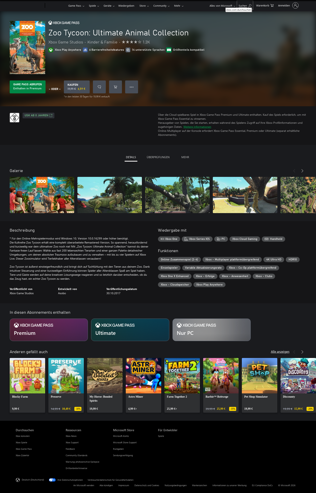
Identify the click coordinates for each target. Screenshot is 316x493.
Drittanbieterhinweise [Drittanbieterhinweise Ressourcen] (76, 468)
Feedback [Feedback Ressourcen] (70, 449)
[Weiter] (302, 171)
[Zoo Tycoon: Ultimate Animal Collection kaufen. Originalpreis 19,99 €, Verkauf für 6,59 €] (77, 86)
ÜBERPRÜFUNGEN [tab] (158, 157)
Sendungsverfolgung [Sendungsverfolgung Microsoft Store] (123, 455)
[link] (27, 385)
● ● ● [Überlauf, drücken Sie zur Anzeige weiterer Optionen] (132, 87)
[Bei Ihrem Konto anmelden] (288, 5)
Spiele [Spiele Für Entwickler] (161, 436)
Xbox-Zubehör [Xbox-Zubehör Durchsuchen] (22, 455)
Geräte (107, 5)
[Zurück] (294, 171)
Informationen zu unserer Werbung (229, 485)
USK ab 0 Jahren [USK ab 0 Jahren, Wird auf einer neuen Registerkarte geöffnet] (38, 115)
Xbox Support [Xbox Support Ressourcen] (72, 442)
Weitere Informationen (197, 127)
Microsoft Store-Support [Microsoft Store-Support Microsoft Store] (125, 442)
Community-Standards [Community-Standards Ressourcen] (76, 455)
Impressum (123, 485)
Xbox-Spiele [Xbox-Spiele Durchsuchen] (21, 442)
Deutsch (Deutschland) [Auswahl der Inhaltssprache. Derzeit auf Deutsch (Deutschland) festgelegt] (33, 479)
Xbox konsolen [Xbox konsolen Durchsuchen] (23, 436)
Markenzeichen (199, 485)
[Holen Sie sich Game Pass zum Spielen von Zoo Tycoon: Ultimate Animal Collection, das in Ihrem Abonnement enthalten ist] (28, 86)
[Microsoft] (29, 5)
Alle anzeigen (280, 351)
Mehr (177, 5)
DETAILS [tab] (131, 157)
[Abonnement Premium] (49, 330)
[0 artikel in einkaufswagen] (265, 5)
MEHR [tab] (185, 157)
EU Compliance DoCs (262, 485)
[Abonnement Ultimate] (130, 330)
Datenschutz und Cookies (146, 485)
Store (142, 5)
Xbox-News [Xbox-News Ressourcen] (71, 436)
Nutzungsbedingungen (176, 485)
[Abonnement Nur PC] (212, 330)
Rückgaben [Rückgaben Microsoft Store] (118, 449)
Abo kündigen (106, 485)
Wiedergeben (126, 5)
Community (159, 5)
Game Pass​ (74, 5)
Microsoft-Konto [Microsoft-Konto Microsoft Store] (121, 436)
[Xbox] (56, 5)
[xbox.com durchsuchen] (245, 5)
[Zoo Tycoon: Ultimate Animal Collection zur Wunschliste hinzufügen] (99, 86)
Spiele (92, 5)
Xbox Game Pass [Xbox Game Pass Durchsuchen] (24, 449)
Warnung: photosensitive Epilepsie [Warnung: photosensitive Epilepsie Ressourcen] (82, 461)
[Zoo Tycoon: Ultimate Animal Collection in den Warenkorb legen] (115, 86)
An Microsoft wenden (83, 485)
